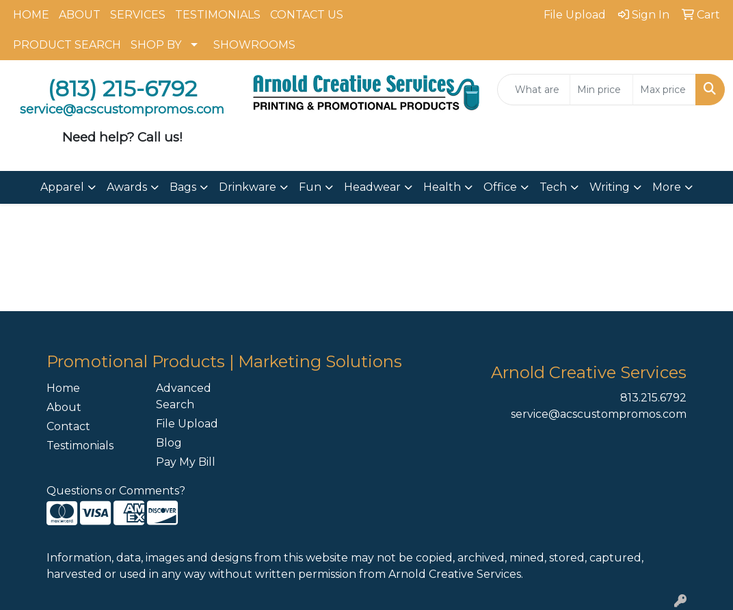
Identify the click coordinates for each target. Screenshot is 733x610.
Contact (68, 426)
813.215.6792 (653, 397)
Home (63, 388)
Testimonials (80, 445)
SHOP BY (156, 44)
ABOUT (80, 14)
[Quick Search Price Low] (601, 89)
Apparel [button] (62, 187)
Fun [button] (310, 187)
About (63, 407)
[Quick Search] (534, 89)
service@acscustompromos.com (599, 414)
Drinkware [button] (247, 187)
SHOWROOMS (254, 44)
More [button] (666, 187)
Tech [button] (553, 187)
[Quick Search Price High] (664, 89)
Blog (169, 442)
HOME (31, 14)
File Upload (187, 423)
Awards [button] (127, 187)
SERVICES (137, 14)
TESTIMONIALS (218, 14)
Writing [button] (609, 187)
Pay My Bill (185, 461)
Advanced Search (183, 396)
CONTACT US (306, 14)
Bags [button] (183, 187)
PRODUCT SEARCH (67, 44)
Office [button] (500, 187)
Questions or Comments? (115, 490)
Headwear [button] (372, 187)
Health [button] (442, 187)
